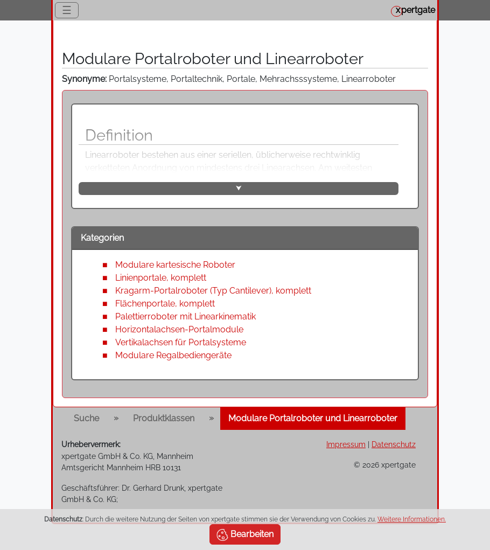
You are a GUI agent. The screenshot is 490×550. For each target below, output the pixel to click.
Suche (86, 418)
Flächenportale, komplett (165, 303)
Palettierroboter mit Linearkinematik (185, 316)
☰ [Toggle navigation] (67, 10)
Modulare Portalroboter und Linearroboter (312, 418)
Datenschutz (394, 444)
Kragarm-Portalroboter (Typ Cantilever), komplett (213, 291)
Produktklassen (163, 418)
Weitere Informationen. (411, 519)
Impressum (346, 444)
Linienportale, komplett (160, 278)
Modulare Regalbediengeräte (173, 355)
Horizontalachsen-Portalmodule (179, 329)
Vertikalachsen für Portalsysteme (180, 342)
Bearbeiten (245, 535)
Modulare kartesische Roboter (175, 265)
